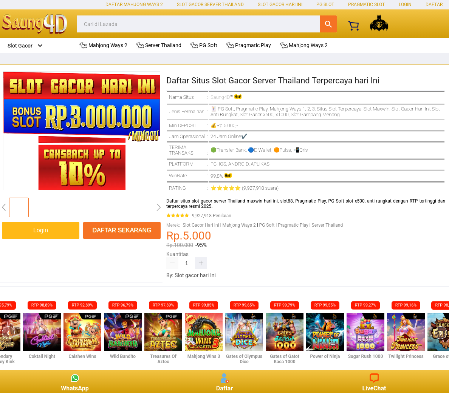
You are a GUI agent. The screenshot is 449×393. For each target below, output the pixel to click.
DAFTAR (434, 4)
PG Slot (325, 4)
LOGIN (405, 4)
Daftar (224, 381)
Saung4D (220, 97)
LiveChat (374, 381)
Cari (328, 23)
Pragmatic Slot (366, 4)
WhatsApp (75, 381)
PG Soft (267, 225)
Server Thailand (327, 225)
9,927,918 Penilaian (211, 215)
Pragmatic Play (293, 225)
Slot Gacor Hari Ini (280, 4)
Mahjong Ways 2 (239, 225)
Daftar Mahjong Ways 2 (134, 4)
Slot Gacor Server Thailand (210, 4)
